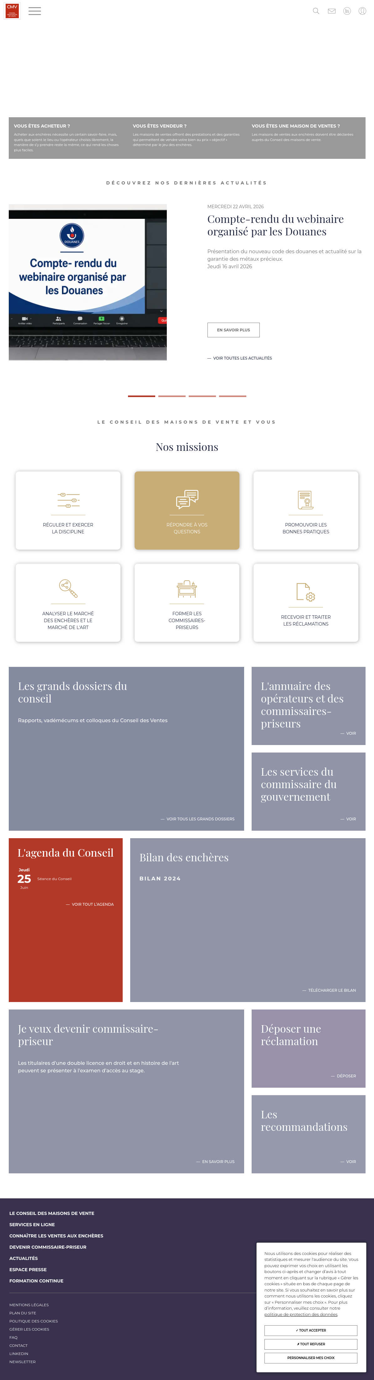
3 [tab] (192, 398)
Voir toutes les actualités (242, 358)
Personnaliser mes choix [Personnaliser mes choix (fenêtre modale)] (311, 1358)
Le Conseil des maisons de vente (51, 1213)
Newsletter (22, 1361)
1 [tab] (131, 398)
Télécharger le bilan (332, 990)
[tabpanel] (187, 295)
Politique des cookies (33, 1321)
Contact (18, 1345)
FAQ (13, 1337)
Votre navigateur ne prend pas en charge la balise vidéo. (187, 96)
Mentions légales (29, 1304)
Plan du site (22, 1313)
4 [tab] (222, 398)
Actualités (23, 1258)
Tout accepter (311, 1330)
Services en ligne (32, 1224)
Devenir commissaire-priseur (47, 1247)
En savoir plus (233, 330)
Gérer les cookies (29, 1329)
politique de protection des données (300, 1314)
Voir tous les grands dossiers (200, 819)
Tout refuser (311, 1344)
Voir (351, 733)
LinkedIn (18, 1353)
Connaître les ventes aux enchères (56, 1235)
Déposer (346, 1076)
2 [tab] (161, 398)
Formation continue (36, 1280)
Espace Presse (28, 1269)
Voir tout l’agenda (93, 904)
